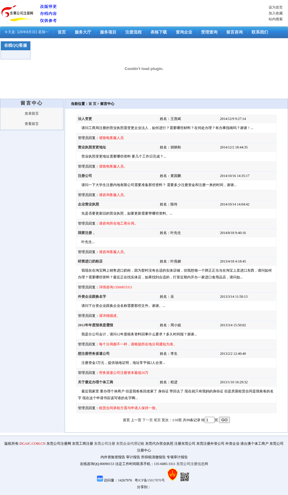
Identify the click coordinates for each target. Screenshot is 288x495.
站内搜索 (276, 19)
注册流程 (133, 32)
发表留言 (32, 113)
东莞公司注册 (104, 444)
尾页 (157, 420)
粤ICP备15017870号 (150, 480)
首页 (62, 32)
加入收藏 (276, 13)
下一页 (147, 420)
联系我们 (260, 32)
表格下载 (158, 32)
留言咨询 (234, 32)
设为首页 (276, 7)
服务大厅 (83, 32)
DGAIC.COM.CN (33, 444)
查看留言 (32, 124)
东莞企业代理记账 (130, 444)
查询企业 (184, 32)
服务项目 (108, 32)
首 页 (92, 104)
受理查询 (209, 32)
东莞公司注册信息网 (192, 464)
